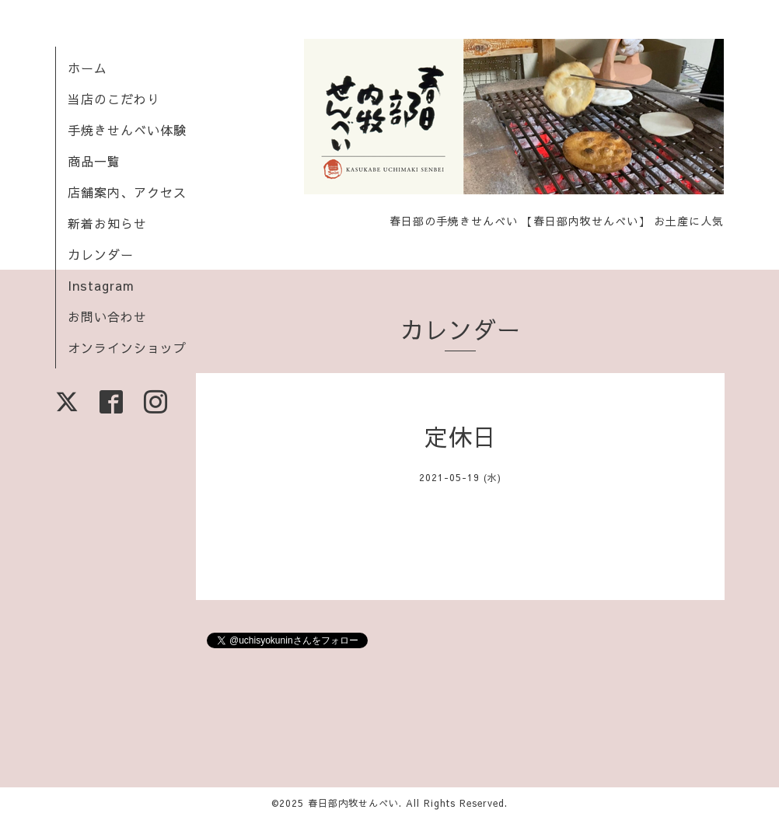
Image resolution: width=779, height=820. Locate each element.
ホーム (87, 67)
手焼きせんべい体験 (127, 129)
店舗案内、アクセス (127, 192)
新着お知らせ (107, 223)
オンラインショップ (127, 347)
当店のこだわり (114, 98)
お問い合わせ (107, 316)
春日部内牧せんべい (353, 803)
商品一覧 (94, 160)
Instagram (101, 285)
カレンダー (101, 254)
